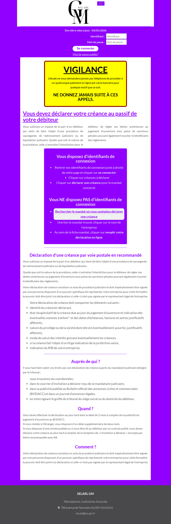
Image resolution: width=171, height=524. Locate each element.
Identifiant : (98, 36)
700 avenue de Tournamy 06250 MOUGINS (87, 507)
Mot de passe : (96, 42)
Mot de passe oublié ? (85, 54)
